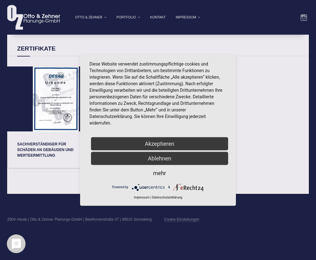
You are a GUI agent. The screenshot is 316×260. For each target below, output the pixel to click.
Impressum (186, 17)
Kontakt (158, 17)
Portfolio (126, 17)
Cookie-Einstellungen (181, 229)
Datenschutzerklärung (167, 197)
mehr (159, 172)
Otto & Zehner (88, 17)
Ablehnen (159, 158)
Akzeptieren (160, 143)
